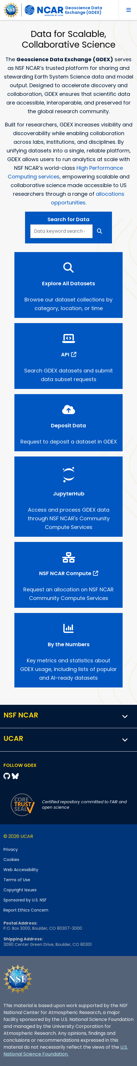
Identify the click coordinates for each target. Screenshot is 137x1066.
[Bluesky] (15, 776)
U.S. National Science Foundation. (65, 1050)
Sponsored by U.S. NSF (25, 900)
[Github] (7, 776)
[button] (125, 716)
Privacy (10, 849)
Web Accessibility (20, 870)
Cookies (11, 859)
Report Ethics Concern (25, 910)
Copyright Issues (20, 890)
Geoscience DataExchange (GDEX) (83, 10)
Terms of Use (16, 880)
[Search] (100, 231)
